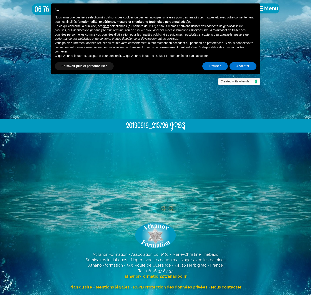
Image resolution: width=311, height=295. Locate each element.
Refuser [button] (215, 66)
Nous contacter (226, 287)
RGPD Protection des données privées (170, 287)
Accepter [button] (242, 66)
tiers (106, 26)
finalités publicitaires (155, 34)
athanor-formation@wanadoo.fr (155, 276)
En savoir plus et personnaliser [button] (84, 66)
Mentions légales (113, 287)
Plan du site (81, 287)
